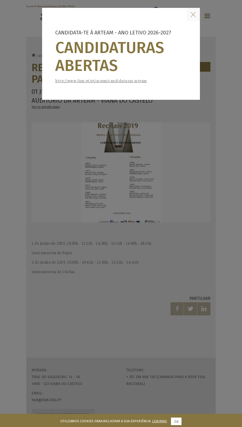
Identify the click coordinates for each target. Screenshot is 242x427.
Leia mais (159, 421)
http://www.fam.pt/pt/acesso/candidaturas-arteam (101, 80)
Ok (176, 422)
